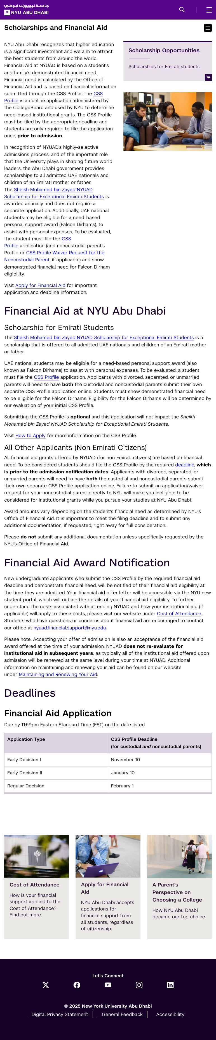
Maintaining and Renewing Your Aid (58, 674)
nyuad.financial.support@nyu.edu (70, 628)
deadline (184, 465)
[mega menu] (207, 10)
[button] (182, 10)
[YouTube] (107, 986)
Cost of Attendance (179, 613)
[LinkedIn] (170, 986)
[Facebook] (76, 986)
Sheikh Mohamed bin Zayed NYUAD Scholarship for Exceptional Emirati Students (104, 337)
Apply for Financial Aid (40, 285)
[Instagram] (139, 986)
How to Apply (30, 435)
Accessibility (170, 1014)
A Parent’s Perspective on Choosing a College (177, 892)
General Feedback (122, 1014)
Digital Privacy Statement (60, 1014)
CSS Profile (46, 377)
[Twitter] (45, 986)
